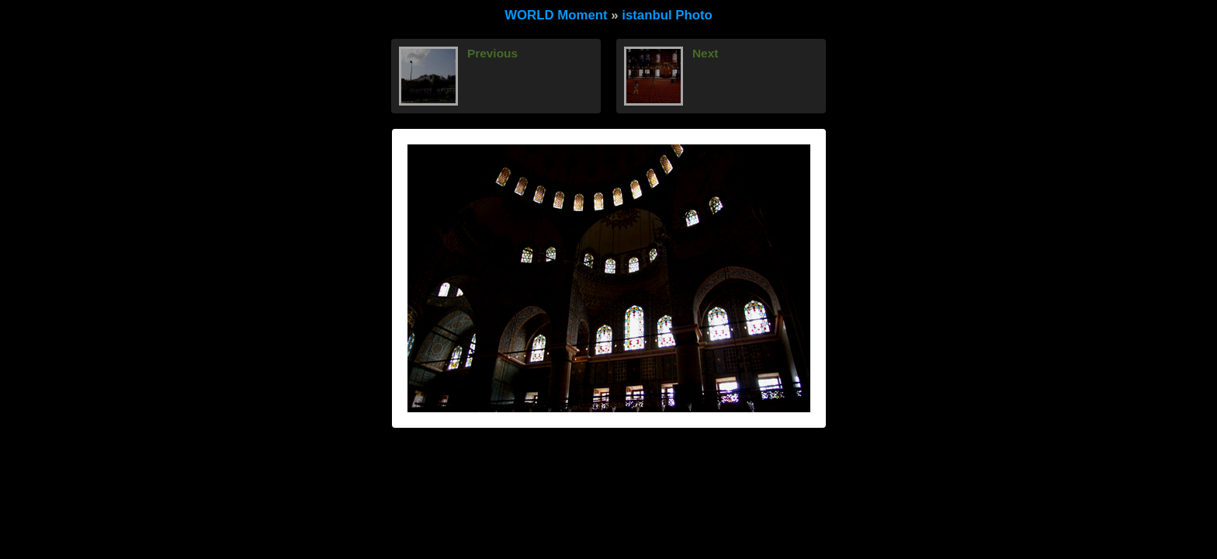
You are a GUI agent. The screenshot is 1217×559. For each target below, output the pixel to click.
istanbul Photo (667, 15)
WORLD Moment (555, 15)
